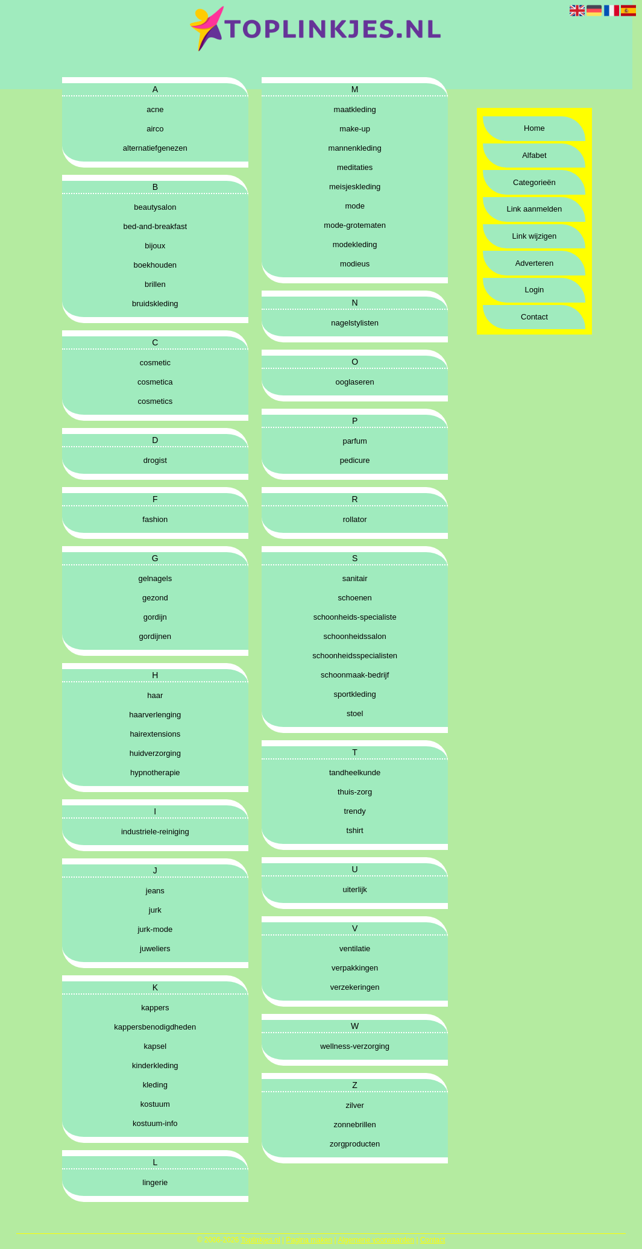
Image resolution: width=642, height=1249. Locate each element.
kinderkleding (155, 1065)
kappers (155, 1007)
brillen (155, 284)
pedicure (355, 460)
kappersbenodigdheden (155, 1026)
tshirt (355, 830)
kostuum (155, 1104)
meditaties (355, 167)
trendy (355, 811)
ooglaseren (354, 381)
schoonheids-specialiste (355, 616)
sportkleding (355, 694)
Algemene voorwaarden (376, 1240)
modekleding (355, 244)
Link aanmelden (534, 208)
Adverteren (534, 263)
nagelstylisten (355, 322)
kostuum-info (155, 1123)
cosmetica (155, 381)
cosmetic (155, 362)
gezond (155, 597)
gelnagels (155, 578)
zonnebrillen (355, 1124)
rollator (355, 519)
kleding (155, 1084)
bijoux (155, 245)
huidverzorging (155, 753)
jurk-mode (154, 929)
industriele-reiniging (155, 831)
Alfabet (534, 155)
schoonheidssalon (355, 636)
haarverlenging (155, 714)
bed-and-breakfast (155, 226)
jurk (155, 909)
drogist (155, 460)
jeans (155, 890)
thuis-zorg (355, 791)
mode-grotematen (355, 225)
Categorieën (534, 182)
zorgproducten (355, 1143)
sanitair (355, 578)
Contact (534, 316)
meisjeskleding (354, 186)
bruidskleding (155, 303)
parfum (354, 440)
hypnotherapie (155, 772)
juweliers (155, 948)
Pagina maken (309, 1240)
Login (534, 289)
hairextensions (155, 733)
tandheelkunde (354, 772)
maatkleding (355, 109)
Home (534, 128)
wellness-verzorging (354, 1046)
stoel (355, 713)
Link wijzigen (534, 236)
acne (154, 109)
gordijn (155, 616)
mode (355, 205)
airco (154, 128)
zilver (354, 1105)
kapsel (155, 1046)
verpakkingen (355, 967)
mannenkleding (355, 148)
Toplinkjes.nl (260, 1240)
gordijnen (155, 636)
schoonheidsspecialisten (354, 655)
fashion (155, 519)
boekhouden (155, 264)
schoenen (354, 597)
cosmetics (154, 401)
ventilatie (354, 948)
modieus (355, 263)
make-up (354, 128)
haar (155, 695)
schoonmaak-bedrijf (355, 674)
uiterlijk (354, 889)
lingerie (155, 1182)
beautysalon (155, 207)
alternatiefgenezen (155, 148)
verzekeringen (355, 987)
